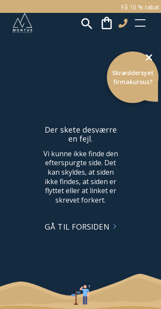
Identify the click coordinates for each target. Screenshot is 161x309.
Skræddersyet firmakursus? (133, 77)
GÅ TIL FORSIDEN (77, 226)
